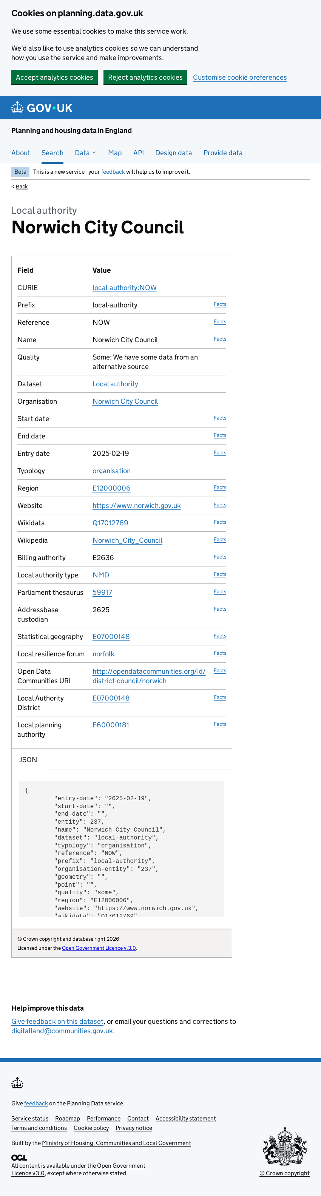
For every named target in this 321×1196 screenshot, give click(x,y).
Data (86, 152)
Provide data (223, 152)
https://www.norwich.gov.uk (137, 505)
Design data (173, 152)
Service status (29, 1118)
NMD (101, 575)
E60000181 (111, 725)
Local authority (115, 384)
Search (52, 152)
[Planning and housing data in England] (43, 108)
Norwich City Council (125, 401)
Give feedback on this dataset (57, 1021)
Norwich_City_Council (127, 540)
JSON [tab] (28, 759)
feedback (113, 171)
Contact (138, 1118)
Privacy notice (134, 1127)
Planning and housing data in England (71, 130)
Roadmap (67, 1118)
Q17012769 (110, 523)
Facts (220, 304)
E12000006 (112, 488)
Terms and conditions (39, 1127)
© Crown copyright (284, 1173)
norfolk (103, 654)
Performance (103, 1118)
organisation (112, 470)
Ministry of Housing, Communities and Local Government (116, 1143)
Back (22, 187)
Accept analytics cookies (54, 77)
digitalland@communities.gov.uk (62, 1030)
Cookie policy (91, 1127)
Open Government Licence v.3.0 (99, 947)
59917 (102, 592)
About (20, 152)
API (138, 152)
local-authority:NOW (125, 287)
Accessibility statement (186, 1118)
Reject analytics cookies (145, 77)
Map (115, 152)
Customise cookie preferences (240, 77)
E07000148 (111, 636)
